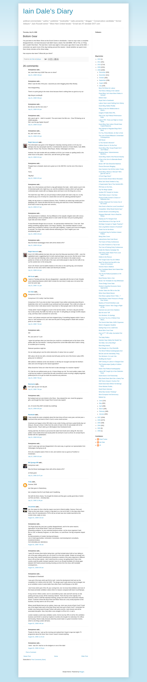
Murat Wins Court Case (106, 330)
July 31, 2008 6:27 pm (35, 207)
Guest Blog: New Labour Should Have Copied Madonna (110, 125)
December (102, 72)
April (100, 406)
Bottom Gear (103, 98)
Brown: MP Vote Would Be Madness (110, 164)
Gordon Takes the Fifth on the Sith (109, 290)
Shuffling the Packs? (105, 359)
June (100, 400)
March (101, 408)
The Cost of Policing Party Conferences (111, 247)
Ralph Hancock (33, 142)
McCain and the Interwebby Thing (109, 353)
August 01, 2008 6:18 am (36, 518)
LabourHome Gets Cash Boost (108, 239)
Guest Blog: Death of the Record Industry (111, 157)
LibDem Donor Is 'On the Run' (108, 145)
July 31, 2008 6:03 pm (35, 109)
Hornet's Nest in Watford (106, 267)
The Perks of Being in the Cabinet (109, 91)
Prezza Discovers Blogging (107, 166)
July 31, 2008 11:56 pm (35, 500)
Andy (30, 482)
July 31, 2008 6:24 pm (35, 157)
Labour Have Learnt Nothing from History (111, 103)
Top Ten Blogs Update (105, 189)
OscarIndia (31, 507)
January (101, 414)
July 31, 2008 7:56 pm (35, 378)
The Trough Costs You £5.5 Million (109, 260)
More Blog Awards (104, 345)
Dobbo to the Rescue (105, 257)
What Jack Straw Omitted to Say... (109, 181)
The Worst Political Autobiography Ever (111, 351)
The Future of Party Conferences (109, 242)
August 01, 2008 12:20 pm (36, 648)
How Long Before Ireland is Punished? (110, 227)
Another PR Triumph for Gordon (108, 192)
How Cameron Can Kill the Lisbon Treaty (111, 169)
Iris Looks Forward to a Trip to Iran (109, 244)
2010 (99, 64)
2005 (99, 423)
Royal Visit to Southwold (106, 100)
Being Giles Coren (104, 236)
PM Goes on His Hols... (106, 187)
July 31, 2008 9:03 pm (35, 437)
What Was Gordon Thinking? (107, 392)
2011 (99, 62)
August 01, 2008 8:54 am (36, 567)
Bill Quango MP (33, 462)
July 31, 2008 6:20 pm (35, 136)
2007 (99, 417)
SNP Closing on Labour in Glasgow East (111, 361)
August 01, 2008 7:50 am (36, 544)
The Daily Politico (104, 337)
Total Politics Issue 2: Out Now (108, 195)
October (101, 77)
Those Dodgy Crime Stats (106, 283)
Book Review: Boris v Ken (107, 278)
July (100, 86)
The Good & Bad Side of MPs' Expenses (111, 322)
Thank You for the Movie (106, 229)
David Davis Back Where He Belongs (110, 384)
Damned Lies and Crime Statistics (109, 310)
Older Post (84, 656)
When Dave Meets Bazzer (107, 293)
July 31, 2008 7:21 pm (35, 285)
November (102, 75)
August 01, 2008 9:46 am (36, 623)
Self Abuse (102, 140)
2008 (99, 70)
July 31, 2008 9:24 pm (35, 456)
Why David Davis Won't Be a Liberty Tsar (111, 378)
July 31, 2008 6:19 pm (35, 125)
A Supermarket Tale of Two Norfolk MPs (111, 184)
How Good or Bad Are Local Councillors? (111, 206)
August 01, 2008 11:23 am (36, 637)
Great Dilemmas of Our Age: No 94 (109, 221)
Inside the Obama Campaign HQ (109, 250)
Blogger (81, 672)
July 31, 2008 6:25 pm (35, 178)
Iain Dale (31, 292)
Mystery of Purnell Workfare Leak (109, 303)
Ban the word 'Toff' (104, 312)
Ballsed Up (102, 397)
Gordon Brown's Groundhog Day (109, 212)
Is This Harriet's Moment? (106, 143)
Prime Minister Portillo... (106, 386)
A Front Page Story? (105, 176)
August (101, 83)
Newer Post (27, 656)
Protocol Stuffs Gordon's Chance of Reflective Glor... (109, 198)
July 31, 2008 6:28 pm (35, 234)
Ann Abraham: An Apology (107, 315)
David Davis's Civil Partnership (108, 376)
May (100, 403)
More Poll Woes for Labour (107, 88)
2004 (99, 425)
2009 (99, 67)
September (102, 80)
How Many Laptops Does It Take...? (109, 296)
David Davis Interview (105, 389)
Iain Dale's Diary (48, 11)
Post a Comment (31, 652)
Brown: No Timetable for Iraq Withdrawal (111, 281)
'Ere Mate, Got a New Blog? (107, 343)
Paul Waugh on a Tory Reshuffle (108, 348)
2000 (99, 431)
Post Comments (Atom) (38, 659)
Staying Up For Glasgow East (108, 219)
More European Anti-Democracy (108, 394)
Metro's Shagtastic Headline (107, 325)
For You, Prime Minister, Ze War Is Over (111, 133)
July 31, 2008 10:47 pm (35, 475)
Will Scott (31, 276)
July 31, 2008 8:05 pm (35, 408)
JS (100, 445)
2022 (99, 59)
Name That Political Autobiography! (109, 369)
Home (56, 656)
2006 (99, 420)
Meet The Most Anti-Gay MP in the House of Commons (109, 263)
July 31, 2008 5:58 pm (35, 98)
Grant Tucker (103, 439)
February (102, 411)
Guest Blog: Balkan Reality (107, 106)
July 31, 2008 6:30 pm (35, 245)
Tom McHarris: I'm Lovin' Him (108, 356)
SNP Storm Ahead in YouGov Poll (109, 381)
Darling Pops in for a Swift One (108, 328)
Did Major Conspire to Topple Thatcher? (111, 224)
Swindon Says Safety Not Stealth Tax (110, 340)
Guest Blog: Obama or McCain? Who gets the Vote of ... (110, 172)
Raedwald (31, 414)
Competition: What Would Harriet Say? (110, 209)
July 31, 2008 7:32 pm (35, 324)
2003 (99, 428)
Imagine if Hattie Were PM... (107, 113)
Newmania (31, 384)
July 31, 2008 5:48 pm (35, 75)
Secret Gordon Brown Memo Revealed (110, 179)
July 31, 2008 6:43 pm (35, 270)
